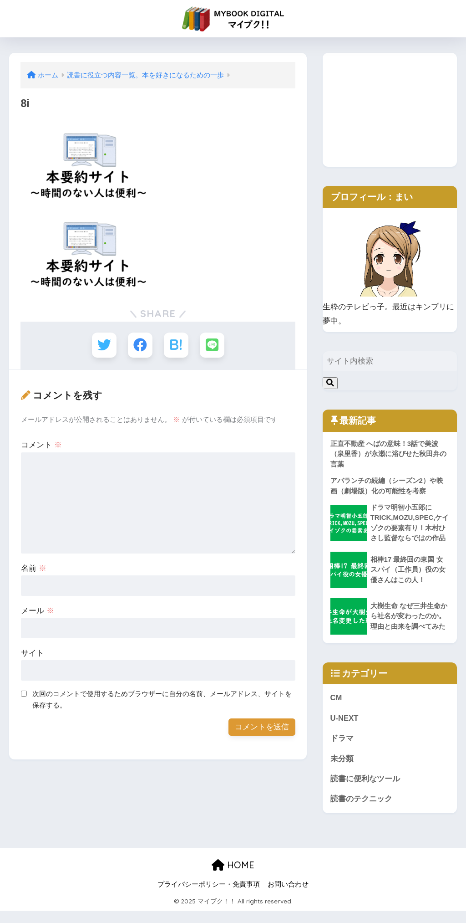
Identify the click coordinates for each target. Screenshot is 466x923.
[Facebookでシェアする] (139, 345)
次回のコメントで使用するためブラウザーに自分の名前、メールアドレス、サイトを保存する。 (162, 699)
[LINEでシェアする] (212, 345)
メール (37, 611)
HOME (233, 876)
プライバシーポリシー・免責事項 (208, 896)
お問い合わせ (288, 896)
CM (336, 709)
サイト (32, 653)
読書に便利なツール (365, 790)
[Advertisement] (390, 110)
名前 (33, 568)
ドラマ (342, 750)
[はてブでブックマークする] (176, 345)
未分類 (342, 770)
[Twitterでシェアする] (103, 345)
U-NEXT (344, 729)
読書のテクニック (361, 811)
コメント (41, 445)
